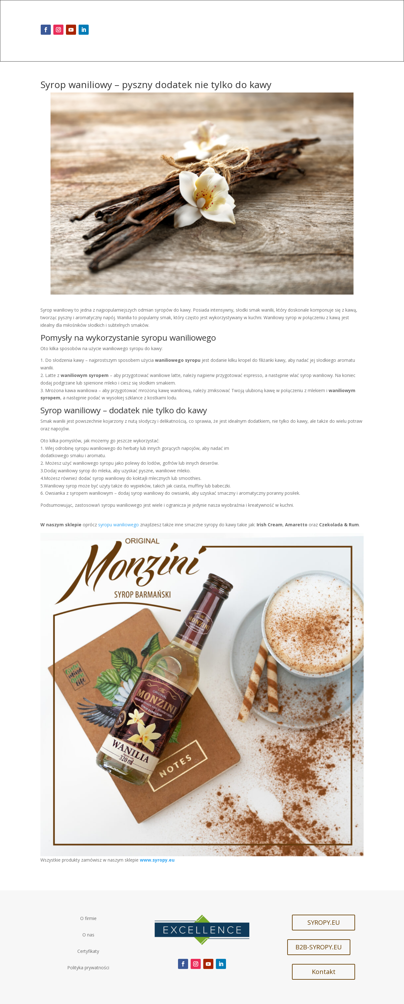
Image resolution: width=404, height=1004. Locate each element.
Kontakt (324, 971)
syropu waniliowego (118, 525)
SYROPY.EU (323, 922)
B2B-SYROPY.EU (318, 947)
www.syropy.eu (157, 860)
